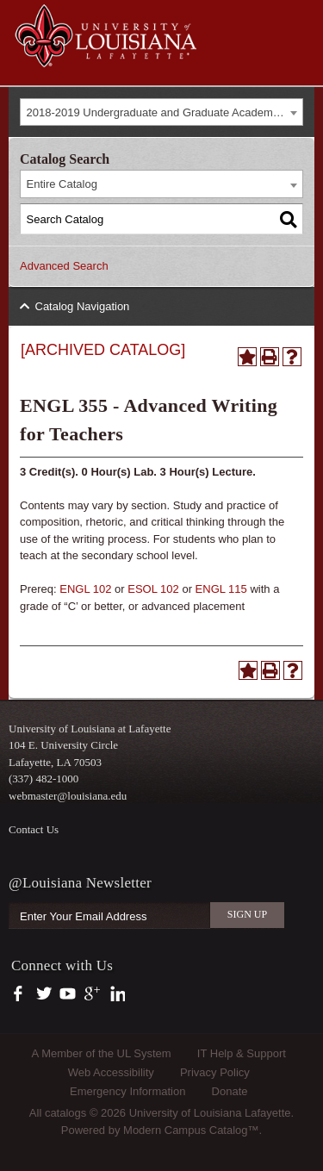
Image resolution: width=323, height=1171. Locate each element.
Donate (230, 1091)
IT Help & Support (241, 1053)
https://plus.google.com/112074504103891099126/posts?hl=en (93, 994)
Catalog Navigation (82, 306)
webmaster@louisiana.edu (68, 795)
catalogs (65, 1112)
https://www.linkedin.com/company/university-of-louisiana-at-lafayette (116, 994)
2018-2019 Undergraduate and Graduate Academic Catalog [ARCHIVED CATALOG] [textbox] (165, 112)
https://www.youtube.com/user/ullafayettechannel (68, 994)
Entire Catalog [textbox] (62, 184)
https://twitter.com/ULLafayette (45, 994)
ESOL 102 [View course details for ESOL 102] (153, 588)
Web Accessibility (111, 1072)
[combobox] (161, 112)
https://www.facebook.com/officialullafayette (22, 994)
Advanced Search (64, 265)
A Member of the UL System (101, 1053)
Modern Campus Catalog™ (191, 1130)
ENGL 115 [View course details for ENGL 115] (221, 588)
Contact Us (34, 829)
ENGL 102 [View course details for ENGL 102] (85, 588)
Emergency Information (127, 1091)
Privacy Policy (215, 1072)
